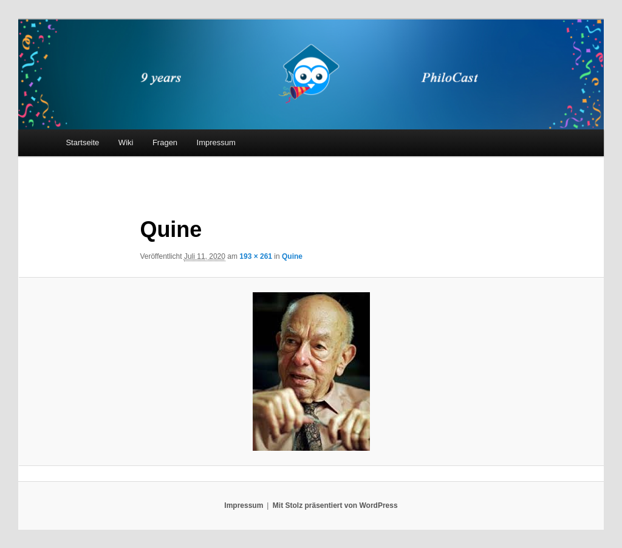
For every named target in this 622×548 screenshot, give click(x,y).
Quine (292, 256)
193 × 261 (255, 256)
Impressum (216, 142)
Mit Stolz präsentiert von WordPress (335, 505)
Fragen (164, 142)
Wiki (126, 142)
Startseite (82, 142)
